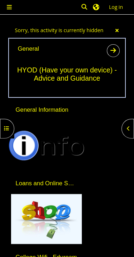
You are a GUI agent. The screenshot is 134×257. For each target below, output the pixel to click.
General (28, 48)
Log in (116, 7)
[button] (84, 7)
